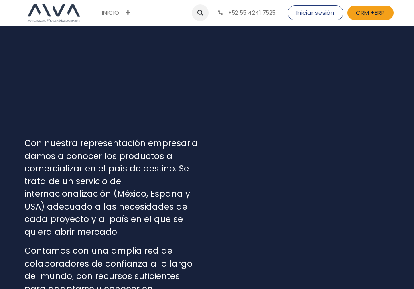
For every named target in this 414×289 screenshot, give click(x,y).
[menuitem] (110, 13)
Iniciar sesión (315, 12)
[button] (128, 13)
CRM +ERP (370, 12)
